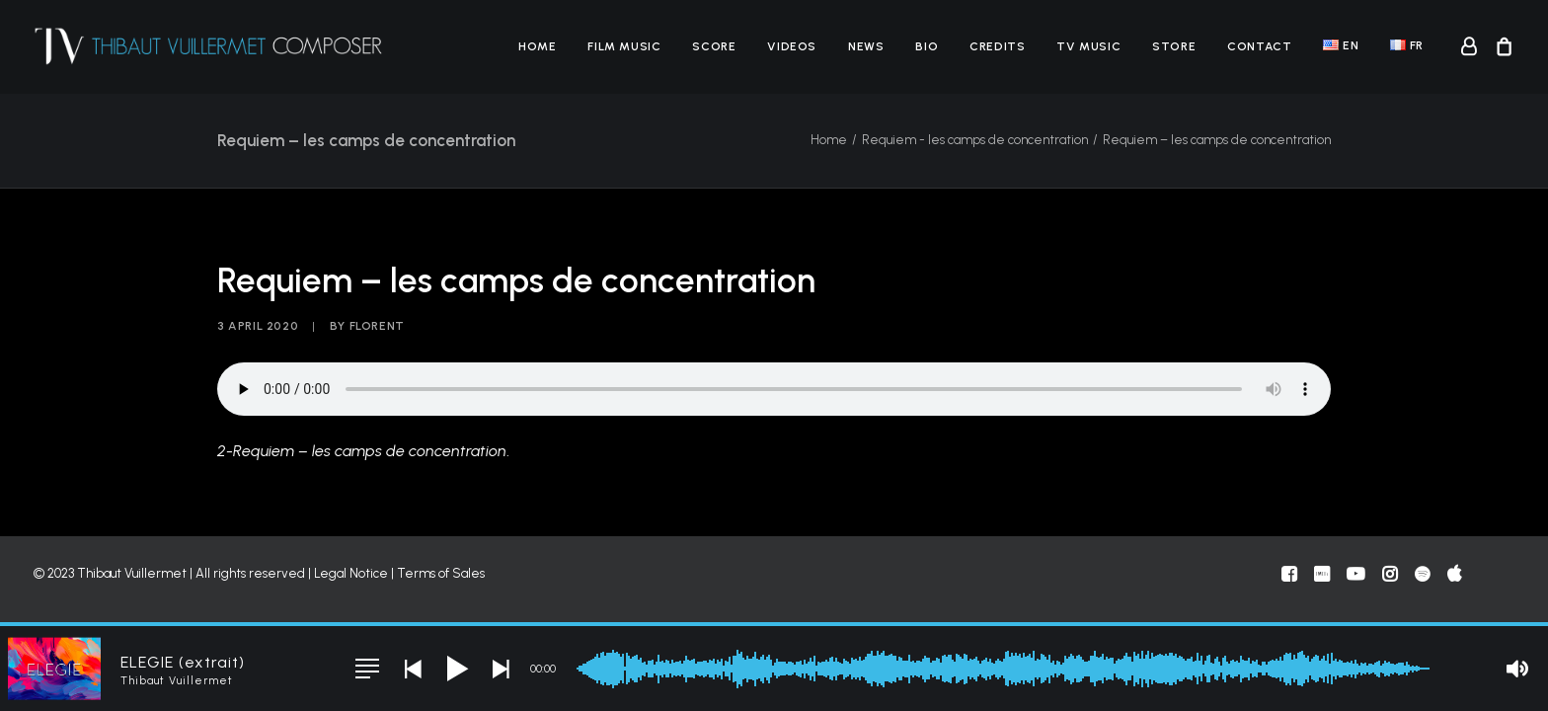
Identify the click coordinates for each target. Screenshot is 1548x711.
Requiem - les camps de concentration (975, 139)
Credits (997, 46)
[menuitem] (537, 46)
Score (713, 46)
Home (537, 46)
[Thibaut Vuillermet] (209, 46)
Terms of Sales (441, 573)
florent (377, 326)
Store (1174, 46)
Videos (791, 46)
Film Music (623, 46)
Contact (1259, 46)
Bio (926, 46)
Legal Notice (351, 573)
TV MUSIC (1088, 46)
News (866, 46)
